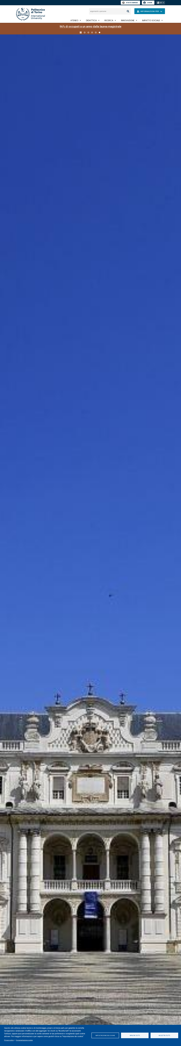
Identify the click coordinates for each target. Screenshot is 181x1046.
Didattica (91, 20)
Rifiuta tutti (135, 1035)
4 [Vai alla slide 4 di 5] (95, 32)
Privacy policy (9, 1040)
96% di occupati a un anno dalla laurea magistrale (90, 26)
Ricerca (109, 20)
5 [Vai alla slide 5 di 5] (99, 32)
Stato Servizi (130, 3)
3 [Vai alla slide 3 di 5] (92, 32)
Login (149, 3)
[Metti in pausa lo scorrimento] (80, 32)
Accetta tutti (164, 1035)
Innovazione (127, 20)
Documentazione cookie (24, 1040)
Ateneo (74, 20)
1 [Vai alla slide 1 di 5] (84, 32)
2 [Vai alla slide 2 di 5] (88, 32)
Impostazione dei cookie (105, 1035)
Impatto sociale (151, 20)
